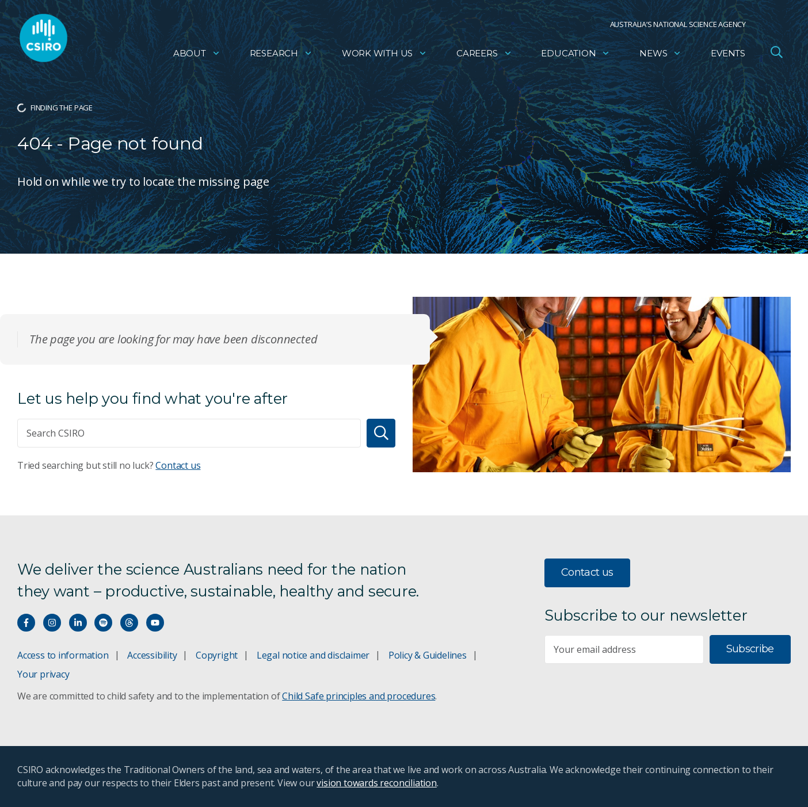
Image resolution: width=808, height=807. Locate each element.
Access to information (63, 655)
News (660, 54)
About (196, 54)
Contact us (177, 465)
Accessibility (152, 655)
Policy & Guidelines (427, 655)
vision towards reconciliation (377, 783)
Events (728, 54)
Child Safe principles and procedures (358, 696)
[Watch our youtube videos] (155, 623)
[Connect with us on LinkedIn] (78, 623)
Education (575, 54)
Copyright (217, 655)
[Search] (381, 433)
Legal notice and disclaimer (313, 655)
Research (281, 54)
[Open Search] (776, 54)
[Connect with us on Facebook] (26, 623)
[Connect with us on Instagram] (52, 623)
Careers (484, 54)
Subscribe (750, 648)
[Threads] (129, 623)
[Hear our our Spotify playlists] (103, 623)
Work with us (384, 54)
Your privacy (43, 674)
